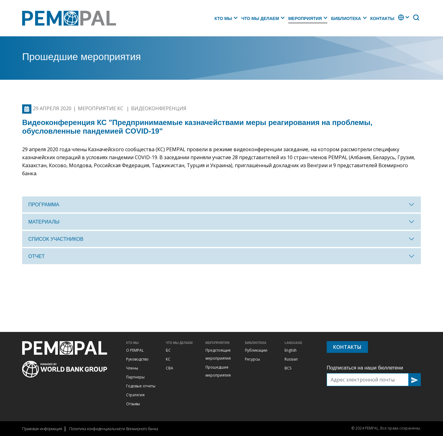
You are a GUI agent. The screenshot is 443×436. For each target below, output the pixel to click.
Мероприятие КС (101, 108)
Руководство (137, 359)
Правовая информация (42, 428)
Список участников (55, 239)
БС (168, 350)
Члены (132, 368)
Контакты (382, 18)
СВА (169, 368)
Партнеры (135, 377)
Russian (291, 359)
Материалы (43, 221)
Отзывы (133, 403)
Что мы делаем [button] (260, 18)
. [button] (398, 20)
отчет (36, 256)
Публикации (256, 350)
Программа (43, 204)
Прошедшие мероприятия (218, 371)
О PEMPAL (135, 350)
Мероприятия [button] (305, 18)
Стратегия (135, 395)
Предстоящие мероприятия (218, 354)
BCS (288, 368)
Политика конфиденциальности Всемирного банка (113, 428)
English (291, 350)
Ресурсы (252, 359)
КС (168, 359)
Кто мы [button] (223, 18)
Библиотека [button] (346, 18)
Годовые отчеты (140, 386)
